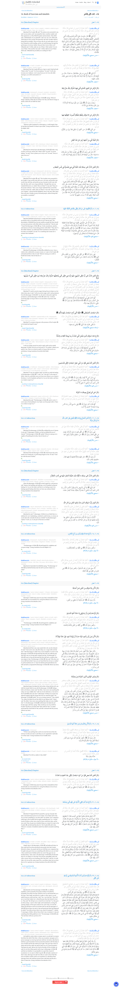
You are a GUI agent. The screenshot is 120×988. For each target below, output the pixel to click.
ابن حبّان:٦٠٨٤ (94, 28)
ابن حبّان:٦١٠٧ (94, 729)
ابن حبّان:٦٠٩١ (94, 246)
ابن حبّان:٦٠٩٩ (94, 479)
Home (76, 2)
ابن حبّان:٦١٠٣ (94, 592)
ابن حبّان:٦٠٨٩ (94, 171)
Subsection (30, 208)
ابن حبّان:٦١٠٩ (94, 779)
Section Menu (61, 7)
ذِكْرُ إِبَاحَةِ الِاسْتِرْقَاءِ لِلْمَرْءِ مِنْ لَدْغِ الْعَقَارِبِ (79, 533)
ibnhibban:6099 (25, 480)
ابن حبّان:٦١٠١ (94, 539)
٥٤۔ (91, 14)
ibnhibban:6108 (25, 751)
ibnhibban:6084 (25, 28)
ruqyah (24, 921)
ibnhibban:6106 (25, 681)
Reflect (29, 58)
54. (35, 13)
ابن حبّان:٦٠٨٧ (94, 118)
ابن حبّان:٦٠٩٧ (94, 426)
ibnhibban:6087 (25, 119)
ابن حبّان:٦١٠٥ (94, 640)
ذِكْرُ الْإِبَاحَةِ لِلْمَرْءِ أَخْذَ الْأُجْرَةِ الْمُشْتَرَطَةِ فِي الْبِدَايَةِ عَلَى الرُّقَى (81, 877)
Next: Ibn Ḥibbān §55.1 (92, 10)
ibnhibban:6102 (25, 560)
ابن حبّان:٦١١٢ (94, 884)
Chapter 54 (30, 17)
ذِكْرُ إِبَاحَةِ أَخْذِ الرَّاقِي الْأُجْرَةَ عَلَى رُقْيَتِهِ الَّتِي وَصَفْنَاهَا (77, 802)
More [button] (88, 2)
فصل (93, 22)
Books (81, 2)
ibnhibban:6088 (25, 144)
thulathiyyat (26, 761)
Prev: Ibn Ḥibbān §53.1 (27, 10)
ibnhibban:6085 (25, 65)
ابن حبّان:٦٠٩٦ (94, 396)
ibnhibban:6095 (25, 367)
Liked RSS (71, 978)
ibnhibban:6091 (25, 246)
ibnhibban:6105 (25, 640)
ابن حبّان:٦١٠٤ (94, 617)
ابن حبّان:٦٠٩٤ (94, 339)
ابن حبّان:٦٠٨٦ (94, 92)
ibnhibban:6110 (25, 808)
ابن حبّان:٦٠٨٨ (94, 144)
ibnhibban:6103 (25, 592)
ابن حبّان (97, 17)
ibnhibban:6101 (25, 540)
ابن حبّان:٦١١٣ (94, 930)
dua (23, 56)
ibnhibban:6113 (25, 930)
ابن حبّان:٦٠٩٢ (94, 281)
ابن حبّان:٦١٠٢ (94, 560)
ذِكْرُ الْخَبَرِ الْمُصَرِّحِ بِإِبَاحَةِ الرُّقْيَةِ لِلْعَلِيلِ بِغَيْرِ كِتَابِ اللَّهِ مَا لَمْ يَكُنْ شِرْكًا (80, 419)
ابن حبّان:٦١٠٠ (94, 506)
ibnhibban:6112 (25, 884)
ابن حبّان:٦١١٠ (94, 808)
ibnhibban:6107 (25, 730)
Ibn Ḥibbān (23, 17)
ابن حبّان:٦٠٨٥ (94, 65)
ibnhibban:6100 (25, 507)
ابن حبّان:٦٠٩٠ (94, 214)
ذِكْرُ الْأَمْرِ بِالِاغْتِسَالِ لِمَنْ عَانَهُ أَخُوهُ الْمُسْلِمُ (79, 724)
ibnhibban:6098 (25, 449)
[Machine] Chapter (31, 22)
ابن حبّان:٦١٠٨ (94, 751)
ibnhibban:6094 (25, 340)
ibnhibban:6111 (25, 842)
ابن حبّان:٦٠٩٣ (94, 316)
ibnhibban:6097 (25, 427)
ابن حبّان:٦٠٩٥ (94, 366)
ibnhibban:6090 (25, 215)
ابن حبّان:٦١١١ (94, 841)
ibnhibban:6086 (25, 92)
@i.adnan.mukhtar (52, 978)
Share (35, 58)
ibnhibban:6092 (25, 282)
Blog (85, 2)
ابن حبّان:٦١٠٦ (94, 680)
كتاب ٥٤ (91, 17)
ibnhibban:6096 (25, 396)
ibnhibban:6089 (25, 171)
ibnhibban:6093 (25, 317)
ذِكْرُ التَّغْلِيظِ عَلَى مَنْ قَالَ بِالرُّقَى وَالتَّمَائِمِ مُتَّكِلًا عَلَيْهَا (78, 208)
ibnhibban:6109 (25, 779)
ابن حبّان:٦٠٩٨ (94, 448)
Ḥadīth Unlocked (33, 1)
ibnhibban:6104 (25, 617)
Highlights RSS (63, 978)
